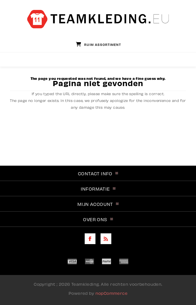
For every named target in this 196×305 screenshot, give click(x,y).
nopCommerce (111, 293)
